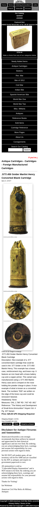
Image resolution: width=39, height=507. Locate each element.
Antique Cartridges (19, 66)
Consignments (19, 142)
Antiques (19, 113)
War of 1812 (19, 80)
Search (11, 8)
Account (28, 8)
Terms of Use (25, 503)
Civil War (19, 85)
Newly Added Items (19, 61)
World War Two (19, 104)
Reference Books (19, 118)
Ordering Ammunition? (23, 5)
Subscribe (19, 8)
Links (35, 5)
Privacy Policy (14, 503)
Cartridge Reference (19, 128)
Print (16, 424)
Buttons (19, 71)
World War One (19, 99)
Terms (10, 5)
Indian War (19, 90)
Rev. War (19, 76)
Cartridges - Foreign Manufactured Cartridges (19, 165)
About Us (19, 137)
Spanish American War (19, 94)
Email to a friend (28, 424)
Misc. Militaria (19, 109)
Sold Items (19, 123)
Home (3, 5)
